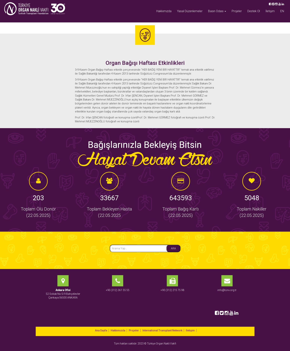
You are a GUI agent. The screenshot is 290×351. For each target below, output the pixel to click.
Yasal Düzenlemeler (189, 11)
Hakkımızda (163, 11)
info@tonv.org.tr (227, 290)
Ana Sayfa (101, 330)
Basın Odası (217, 11)
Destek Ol (253, 11)
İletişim (270, 11)
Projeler (237, 11)
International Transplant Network (162, 330)
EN (282, 11)
